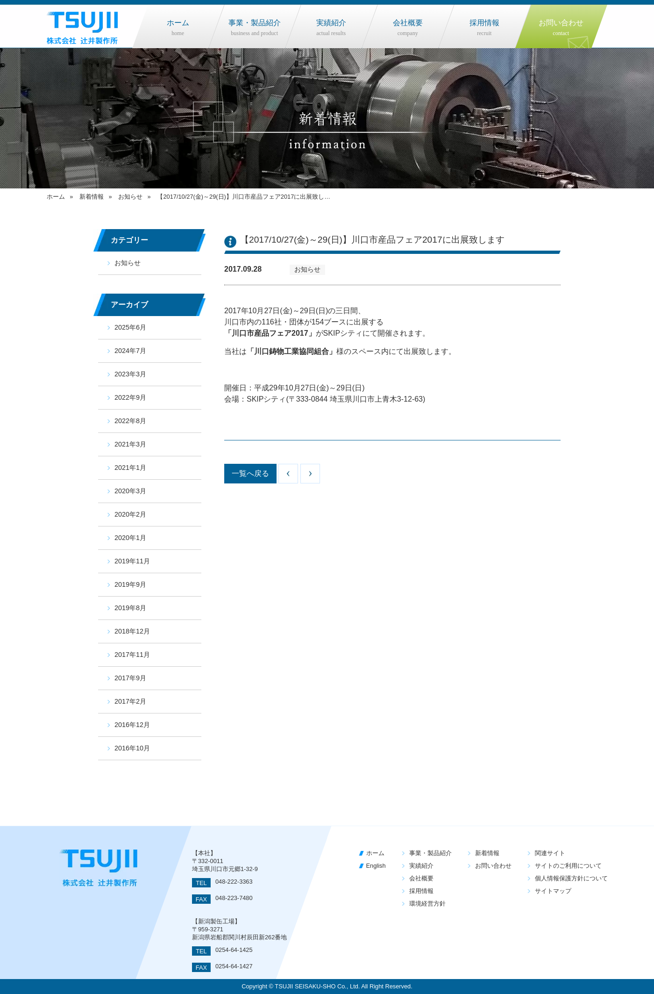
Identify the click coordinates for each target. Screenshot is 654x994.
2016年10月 (132, 748)
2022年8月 (130, 421)
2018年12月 (132, 631)
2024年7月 (130, 350)
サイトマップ (553, 890)
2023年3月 (130, 374)
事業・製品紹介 (430, 853)
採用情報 (421, 890)
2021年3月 (130, 444)
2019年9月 (130, 584)
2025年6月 (130, 327)
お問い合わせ (493, 865)
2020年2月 (130, 514)
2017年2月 (130, 701)
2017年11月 (132, 654)
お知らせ (127, 263)
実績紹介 (421, 865)
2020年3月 (130, 491)
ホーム (375, 853)
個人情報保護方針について (571, 878)
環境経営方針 (427, 903)
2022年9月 (130, 397)
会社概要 (421, 878)
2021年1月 (130, 467)
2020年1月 (130, 537)
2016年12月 (132, 724)
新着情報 (487, 853)
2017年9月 (130, 678)
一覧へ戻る (250, 473)
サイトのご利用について (568, 865)
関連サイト (550, 853)
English (376, 865)
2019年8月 (130, 608)
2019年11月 (132, 561)
